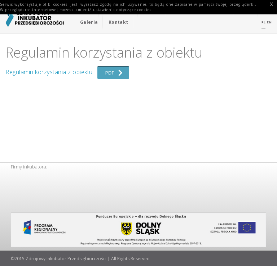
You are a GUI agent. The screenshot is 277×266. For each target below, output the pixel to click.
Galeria (89, 22)
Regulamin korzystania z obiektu (67, 72)
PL (263, 22)
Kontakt (118, 22)
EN (269, 22)
